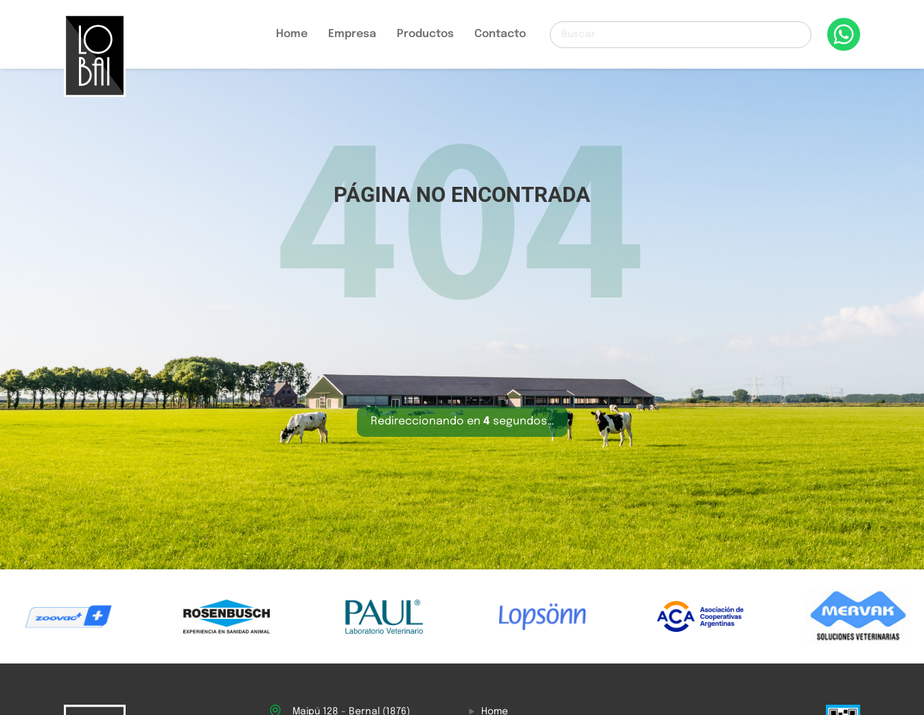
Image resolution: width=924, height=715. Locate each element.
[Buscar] (680, 34)
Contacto (500, 34)
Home (292, 34)
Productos (425, 34)
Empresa (352, 34)
